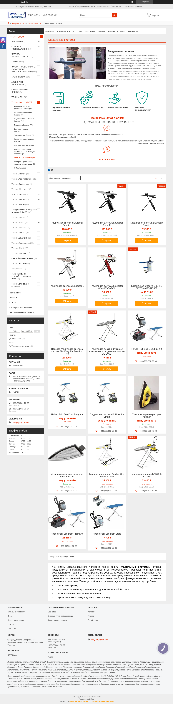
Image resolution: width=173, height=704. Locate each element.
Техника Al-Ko (17, 199)
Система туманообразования (60, 616)
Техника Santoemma (20, 184)
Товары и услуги (18, 23)
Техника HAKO (17, 222)
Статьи (12, 302)
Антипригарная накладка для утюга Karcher (66, 475)
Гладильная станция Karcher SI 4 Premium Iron (106, 475)
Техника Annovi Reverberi (22, 179)
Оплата (101, 31)
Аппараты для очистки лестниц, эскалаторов (23, 163)
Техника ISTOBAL (19, 253)
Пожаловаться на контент (78, 701)
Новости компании (15, 620)
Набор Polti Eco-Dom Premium (67, 534)
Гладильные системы (23, 158)
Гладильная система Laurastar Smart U (67, 224)
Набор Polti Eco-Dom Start (107, 534)
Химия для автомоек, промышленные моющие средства (24, 151)
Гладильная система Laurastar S (67, 286)
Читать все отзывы (107, 159)
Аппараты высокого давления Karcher (22, 107)
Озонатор (52, 612)
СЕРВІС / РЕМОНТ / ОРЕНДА (20, 90)
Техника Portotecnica (20, 243)
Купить (68, 240)
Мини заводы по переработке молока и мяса (21, 276)
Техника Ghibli (17, 248)
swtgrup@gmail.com (21, 422)
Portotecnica (93, 620)
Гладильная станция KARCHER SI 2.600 (147, 475)
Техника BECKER (19, 238)
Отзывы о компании (16, 612)
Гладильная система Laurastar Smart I (146, 224)
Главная (49, 31)
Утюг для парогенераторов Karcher (146, 415)
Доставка (90, 31)
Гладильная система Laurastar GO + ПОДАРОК (107, 287)
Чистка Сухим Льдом (22, 135)
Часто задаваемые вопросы (21, 312)
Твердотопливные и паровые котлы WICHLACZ (24, 211)
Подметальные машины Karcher (24, 120)
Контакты (133, 31)
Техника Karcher (35, 23)
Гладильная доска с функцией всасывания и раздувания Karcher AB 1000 (107, 351)
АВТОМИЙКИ (17, 41)
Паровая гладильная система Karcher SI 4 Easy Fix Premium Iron (67, 351)
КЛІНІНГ (15, 62)
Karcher (91, 612)
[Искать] (114, 15)
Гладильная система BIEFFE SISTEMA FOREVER (146, 287)
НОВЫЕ (17, 168)
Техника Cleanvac (19, 189)
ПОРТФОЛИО (17, 194)
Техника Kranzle (18, 174)
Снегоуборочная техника (22, 258)
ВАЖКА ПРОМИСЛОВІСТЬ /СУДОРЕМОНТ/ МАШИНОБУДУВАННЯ (23, 69)
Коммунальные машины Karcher (24, 140)
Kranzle (91, 616)
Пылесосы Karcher (21, 125)
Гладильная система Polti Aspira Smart (107, 415)
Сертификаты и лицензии (20, 307)
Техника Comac (18, 217)
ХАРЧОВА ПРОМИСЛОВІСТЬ (19, 55)
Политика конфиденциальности (102, 701)
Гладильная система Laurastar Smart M (107, 224)
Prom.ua (98, 697)
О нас (79, 31)
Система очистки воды (23, 145)
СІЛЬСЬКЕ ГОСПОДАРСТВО (19, 47)
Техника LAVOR (18, 233)
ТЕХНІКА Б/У (17, 97)
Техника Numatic (18, 228)
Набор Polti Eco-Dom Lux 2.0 (147, 349)
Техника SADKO (18, 263)
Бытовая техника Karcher (21, 130)
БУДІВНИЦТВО (18, 77)
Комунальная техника (57, 620)
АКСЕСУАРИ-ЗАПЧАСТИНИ (17, 83)
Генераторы (16, 269)
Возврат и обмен (116, 31)
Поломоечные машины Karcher (23, 114)
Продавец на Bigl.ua (86, 699)
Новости (13, 298)
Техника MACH (18, 205)
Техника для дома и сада (20, 285)
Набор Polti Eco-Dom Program (67, 414)
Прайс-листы (15, 293)
